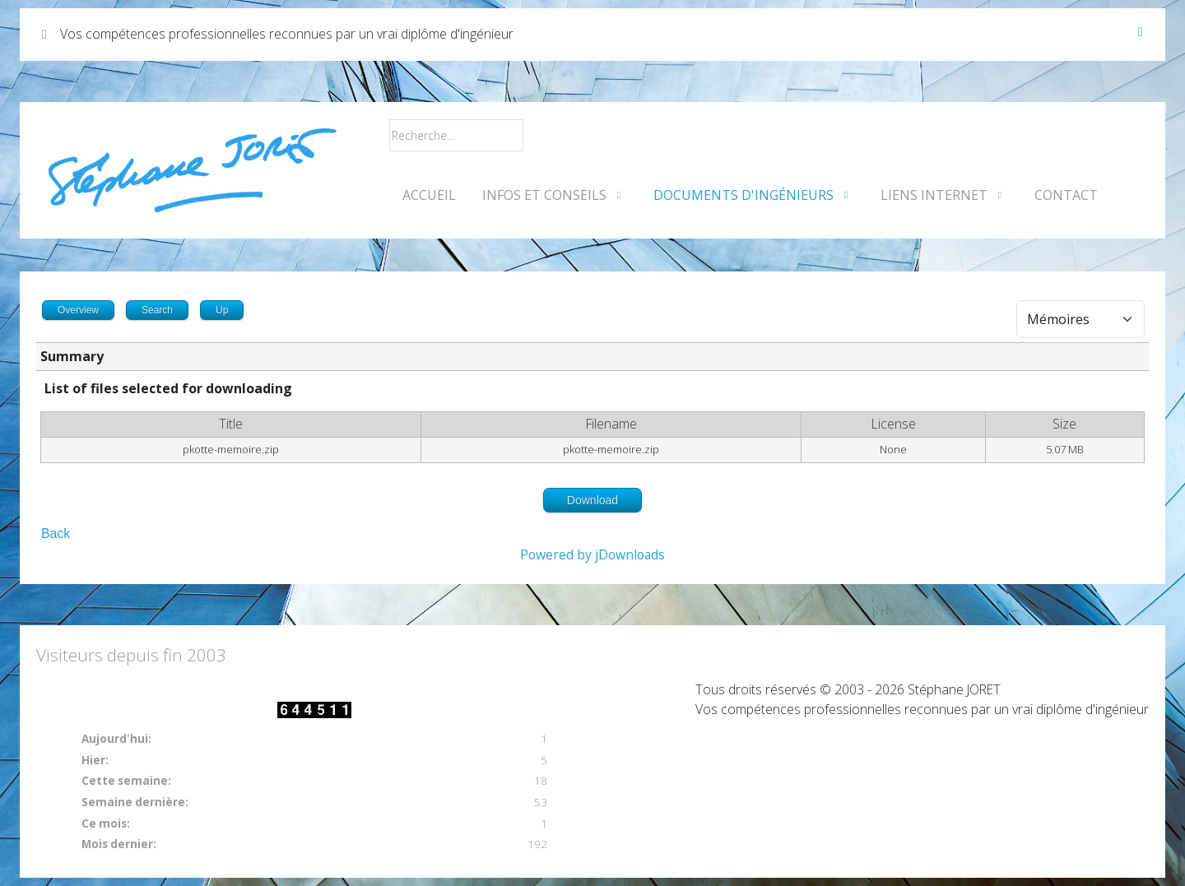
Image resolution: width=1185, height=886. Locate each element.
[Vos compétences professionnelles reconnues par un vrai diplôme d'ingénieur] (192, 170)
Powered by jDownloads (592, 554)
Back (55, 533)
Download (592, 500)
